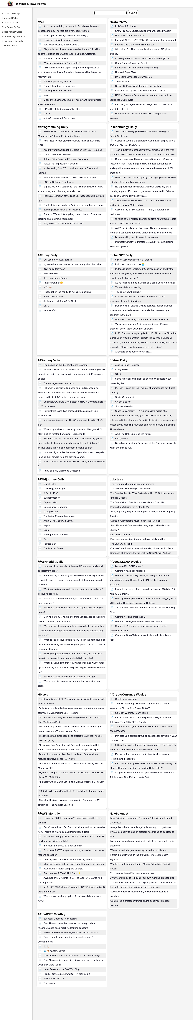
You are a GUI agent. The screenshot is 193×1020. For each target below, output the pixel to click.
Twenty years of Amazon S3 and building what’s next (70, 859)
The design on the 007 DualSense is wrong (66, 365)
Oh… (46, 305)
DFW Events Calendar (13, 41)
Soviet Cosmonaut (124, 397)
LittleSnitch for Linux (125, 26)
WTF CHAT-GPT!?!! (54, 978)
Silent (118, 374)
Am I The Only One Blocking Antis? (133, 434)
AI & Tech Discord (10, 23)
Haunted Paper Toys (125, 72)
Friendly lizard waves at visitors (59, 86)
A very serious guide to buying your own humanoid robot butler (142, 878)
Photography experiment (56, 534)
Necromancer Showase (55, 507)
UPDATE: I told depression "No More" (63, 109)
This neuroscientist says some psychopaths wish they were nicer (143, 882)
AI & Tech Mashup (11, 13)
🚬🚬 (46, 946)
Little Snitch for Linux (121, 534)
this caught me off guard (56, 278)
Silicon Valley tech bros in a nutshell (133, 259)
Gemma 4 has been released (130, 571)
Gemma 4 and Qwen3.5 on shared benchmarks (139, 621)
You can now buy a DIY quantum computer (132, 873)
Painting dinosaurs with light (58, 90)
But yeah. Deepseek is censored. (60, 918)
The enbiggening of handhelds (59, 383)
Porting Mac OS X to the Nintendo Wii (129, 507)
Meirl (46, 95)
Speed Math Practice (12, 32)
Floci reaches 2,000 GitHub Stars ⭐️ (62, 873)
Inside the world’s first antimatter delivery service (135, 887)
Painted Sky (50, 544)
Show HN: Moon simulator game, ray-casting (138, 86)
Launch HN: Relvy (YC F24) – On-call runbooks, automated (145, 40)
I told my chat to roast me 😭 (130, 264)
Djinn (46, 530)
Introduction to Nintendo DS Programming (136, 67)
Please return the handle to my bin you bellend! (68, 292)
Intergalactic (121, 438)
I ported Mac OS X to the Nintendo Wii (134, 44)
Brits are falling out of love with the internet (137, 237)
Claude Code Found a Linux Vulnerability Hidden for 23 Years (141, 548)
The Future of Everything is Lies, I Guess (131, 488)
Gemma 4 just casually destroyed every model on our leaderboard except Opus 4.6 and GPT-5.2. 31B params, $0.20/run (139, 580)
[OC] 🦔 (48, 287)
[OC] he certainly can (54, 269)
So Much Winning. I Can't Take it (131, 713)
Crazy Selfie (121, 369)
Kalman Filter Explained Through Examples (66, 159)
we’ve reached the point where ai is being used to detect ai (145, 282)
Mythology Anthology (54, 488)
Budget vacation (52, 498)
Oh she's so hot (123, 402)
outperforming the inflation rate (59, 118)
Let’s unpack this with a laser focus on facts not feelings (72, 955)
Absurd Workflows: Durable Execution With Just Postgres (73, 150)
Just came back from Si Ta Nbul (60, 301)
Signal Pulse (50, 484)
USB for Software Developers (59, 182)
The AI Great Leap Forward (57, 154)
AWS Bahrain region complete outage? (63, 868)
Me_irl (47, 113)
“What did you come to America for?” (62, 63)
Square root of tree (53, 296)
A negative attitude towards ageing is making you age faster (140, 827)
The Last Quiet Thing (121, 544)
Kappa (47, 525)
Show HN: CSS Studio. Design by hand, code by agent (143, 31)
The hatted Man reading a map (59, 516)
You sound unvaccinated (56, 58)
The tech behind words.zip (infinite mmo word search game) (74, 205)
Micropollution (51, 511)
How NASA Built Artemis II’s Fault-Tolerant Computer (70, 177)
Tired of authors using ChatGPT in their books (67, 974)
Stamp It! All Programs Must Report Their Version (135, 521)
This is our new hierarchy (128, 292)
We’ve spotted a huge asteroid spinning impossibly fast (138, 850)
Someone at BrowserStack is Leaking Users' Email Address (140, 553)
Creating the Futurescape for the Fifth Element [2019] (142, 58)
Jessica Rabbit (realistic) (127, 365)
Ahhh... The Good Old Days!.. (59, 521)
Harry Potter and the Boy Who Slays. (62, 969)
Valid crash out (51, 273)
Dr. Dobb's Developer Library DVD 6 (133, 77)
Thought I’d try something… (129, 287)
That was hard (51, 983)
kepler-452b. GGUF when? (129, 566)
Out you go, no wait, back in (58, 259)
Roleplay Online (9, 46)
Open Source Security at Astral (131, 63)
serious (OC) (50, 310)
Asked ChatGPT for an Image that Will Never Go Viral (71, 932)
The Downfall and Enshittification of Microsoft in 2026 (137, 502)
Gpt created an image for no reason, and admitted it (141, 319)
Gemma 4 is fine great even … (130, 617)
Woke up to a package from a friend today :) (66, 35)
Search (133, 12)
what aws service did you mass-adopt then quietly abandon (74, 864)
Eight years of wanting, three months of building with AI (138, 539)
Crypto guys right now (126, 699)
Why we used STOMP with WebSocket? (64, 223)
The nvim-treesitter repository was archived (132, 484)
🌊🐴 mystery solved (54, 951)
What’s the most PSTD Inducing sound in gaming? (69, 676)
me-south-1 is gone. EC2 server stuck (63, 845)
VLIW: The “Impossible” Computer (61, 163)
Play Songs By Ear (11, 27)
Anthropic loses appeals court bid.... (133, 351)
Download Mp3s (10, 18)
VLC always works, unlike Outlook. (61, 44)
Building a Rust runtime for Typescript (63, 209)
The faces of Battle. (53, 548)
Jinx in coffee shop (124, 406)
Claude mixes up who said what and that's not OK (140, 90)
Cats (46, 539)
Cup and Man (50, 502)
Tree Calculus (122, 81)
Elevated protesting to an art (58, 81)
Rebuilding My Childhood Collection (62, 470)
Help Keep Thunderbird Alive (129, 35)
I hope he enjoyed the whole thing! (61, 40)
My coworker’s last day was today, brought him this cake (72, 264)
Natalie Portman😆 (53, 282)
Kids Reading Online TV (13, 36)
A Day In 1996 (51, 493)
